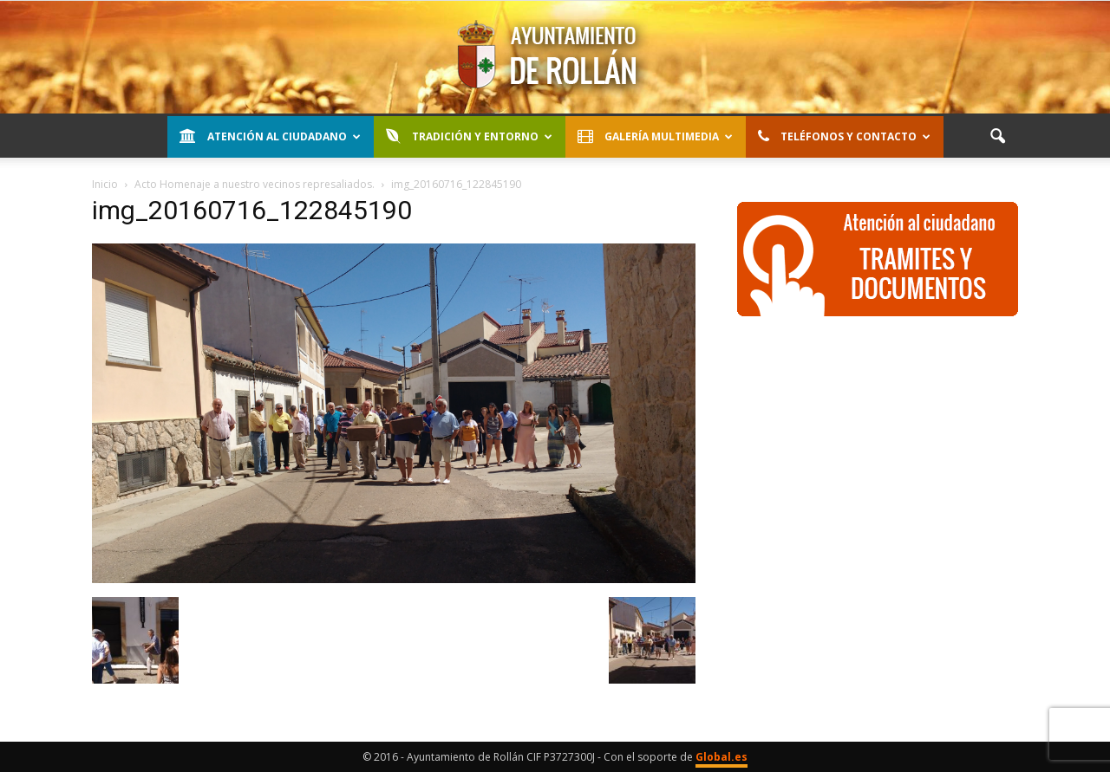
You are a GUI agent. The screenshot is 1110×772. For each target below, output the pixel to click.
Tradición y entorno (469, 136)
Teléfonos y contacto (844, 136)
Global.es (721, 756)
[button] (997, 137)
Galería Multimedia (655, 136)
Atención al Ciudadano (270, 136)
